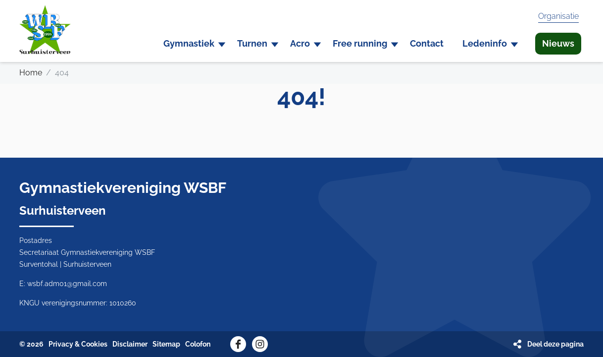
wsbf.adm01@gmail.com (67, 284)
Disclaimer (130, 344)
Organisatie (558, 16)
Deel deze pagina (555, 344)
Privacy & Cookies (78, 344)
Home (30, 72)
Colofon (197, 344)
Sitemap (166, 344)
